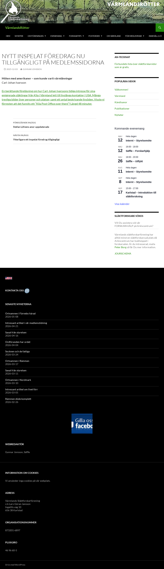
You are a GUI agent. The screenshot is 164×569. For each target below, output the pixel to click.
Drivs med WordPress (15, 564)
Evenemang (56, 36)
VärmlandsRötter (17, 28)
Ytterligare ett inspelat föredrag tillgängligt (54, 137)
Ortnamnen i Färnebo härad (20, 313)
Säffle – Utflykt (134, 161)
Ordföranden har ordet (17, 341)
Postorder (94, 36)
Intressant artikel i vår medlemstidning (26, 322)
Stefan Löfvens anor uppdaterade (54, 124)
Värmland (120, 95)
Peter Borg (120, 247)
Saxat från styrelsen (15, 332)
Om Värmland (114, 36)
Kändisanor (121, 102)
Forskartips (75, 36)
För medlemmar (133, 36)
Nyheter (19, 36)
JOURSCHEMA (123, 253)
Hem (8, 36)
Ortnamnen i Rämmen (17, 360)
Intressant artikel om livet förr (21, 389)
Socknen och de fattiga (17, 351)
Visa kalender (122, 204)
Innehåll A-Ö (155, 36)
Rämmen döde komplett (18, 398)
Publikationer (122, 108)
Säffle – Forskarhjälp (138, 151)
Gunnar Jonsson (32, 69)
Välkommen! (121, 89)
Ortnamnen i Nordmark (18, 379)
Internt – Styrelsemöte (139, 140)
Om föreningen (35, 36)
